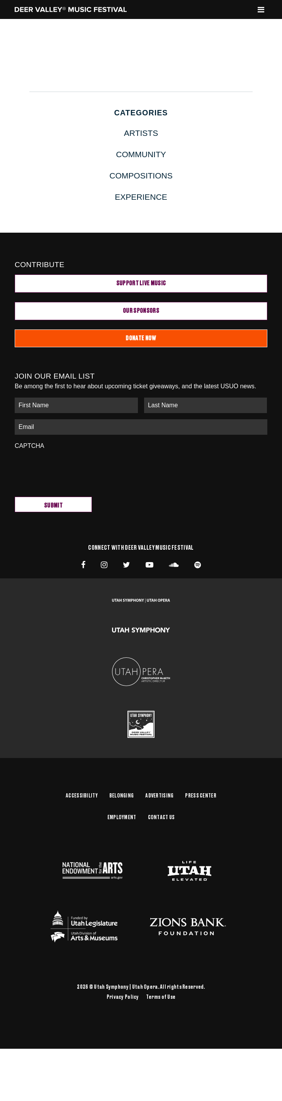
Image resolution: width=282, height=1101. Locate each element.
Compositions (140, 175)
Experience (141, 196)
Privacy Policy (123, 997)
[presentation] (73, 469)
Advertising (159, 796)
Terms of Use (160, 997)
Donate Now (141, 338)
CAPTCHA (29, 445)
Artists (141, 133)
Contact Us (161, 817)
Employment (121, 817)
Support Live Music (141, 283)
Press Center (200, 796)
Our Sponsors (141, 311)
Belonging (121, 796)
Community (141, 154)
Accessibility (82, 796)
